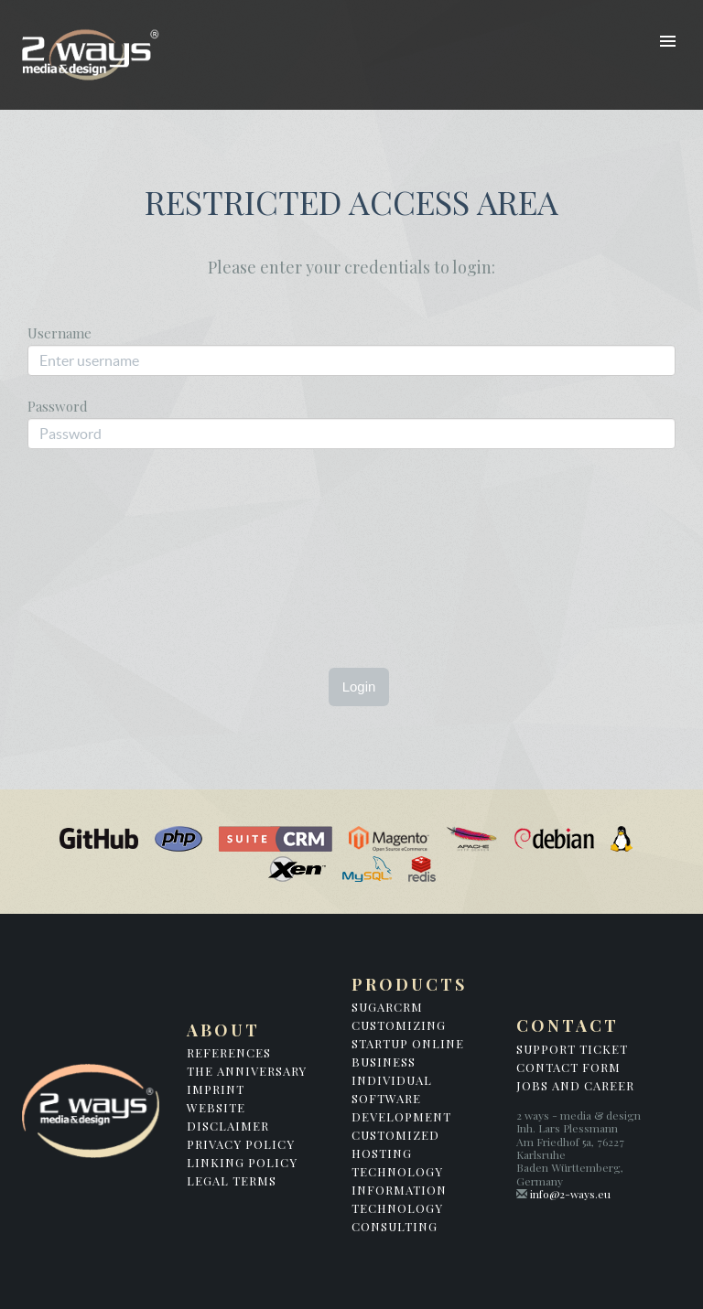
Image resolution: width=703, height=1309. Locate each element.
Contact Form (568, 1067)
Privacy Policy (241, 1144)
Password (57, 405)
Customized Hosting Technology (397, 1153)
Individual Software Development (401, 1098)
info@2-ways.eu (570, 1193)
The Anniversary (247, 1070)
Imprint (215, 1089)
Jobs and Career (575, 1085)
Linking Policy (242, 1162)
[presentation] (232, 533)
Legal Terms (231, 1180)
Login (359, 686)
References (229, 1052)
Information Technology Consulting (399, 1208)
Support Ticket (572, 1049)
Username (59, 332)
